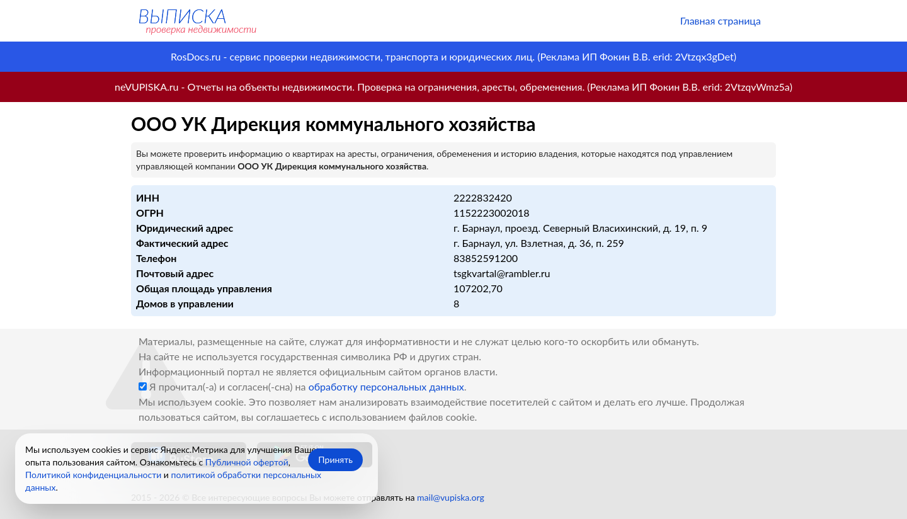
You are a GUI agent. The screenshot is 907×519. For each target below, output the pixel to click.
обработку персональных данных (386, 386)
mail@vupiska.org (450, 497)
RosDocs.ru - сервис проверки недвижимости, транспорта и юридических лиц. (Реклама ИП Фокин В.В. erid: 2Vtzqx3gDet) (453, 56)
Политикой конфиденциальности (93, 474)
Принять (335, 459)
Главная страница (720, 20)
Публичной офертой (246, 462)
